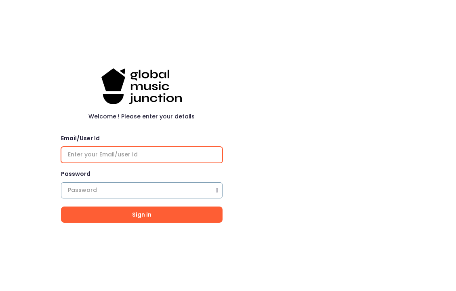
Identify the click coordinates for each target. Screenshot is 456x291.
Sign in (141, 215)
